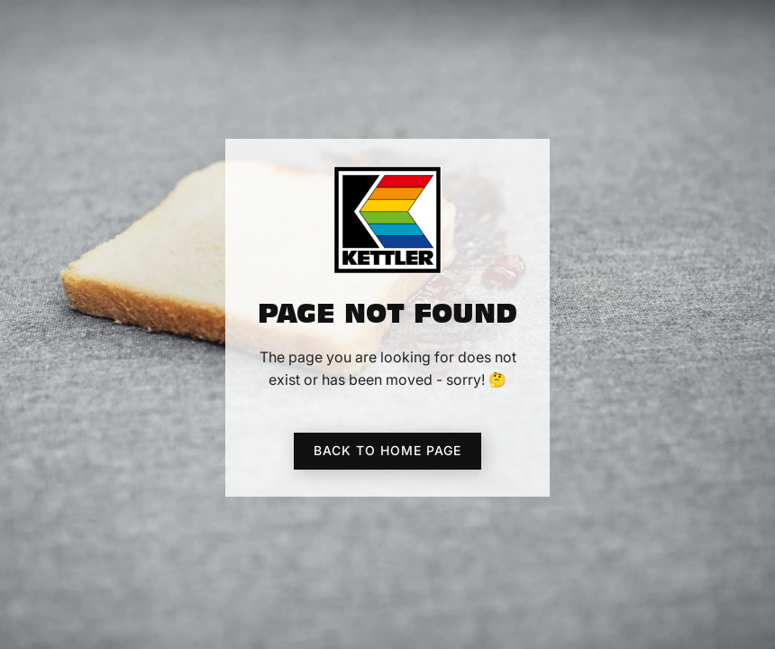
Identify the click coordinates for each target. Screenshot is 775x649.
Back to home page (387, 450)
